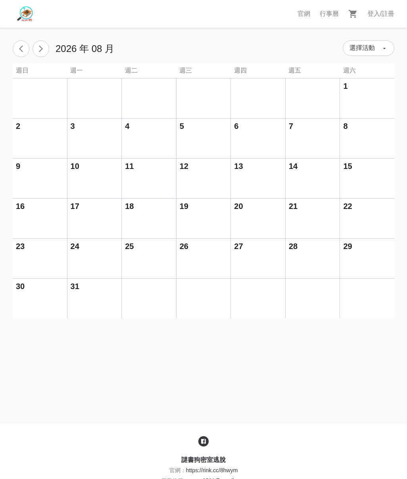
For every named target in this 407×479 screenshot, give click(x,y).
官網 (304, 13)
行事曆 (329, 13)
